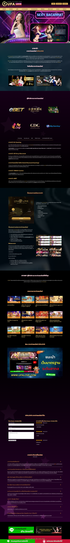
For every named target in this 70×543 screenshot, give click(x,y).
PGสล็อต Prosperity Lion (12, 321)
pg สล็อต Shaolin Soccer (12, 336)
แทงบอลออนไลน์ (34, 9)
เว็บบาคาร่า (10, 61)
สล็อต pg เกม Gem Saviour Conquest (40, 336)
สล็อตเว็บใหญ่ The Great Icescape (56, 336)
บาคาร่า (26, 71)
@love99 (59, 62)
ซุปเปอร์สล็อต (10, 305)
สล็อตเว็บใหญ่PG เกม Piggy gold (41, 321)
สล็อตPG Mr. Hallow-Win (26, 321)
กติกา (55, 464)
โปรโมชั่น (11, 9)
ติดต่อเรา (64, 9)
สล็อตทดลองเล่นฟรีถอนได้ (42, 305)
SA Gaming (57, 57)
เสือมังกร (42, 9)
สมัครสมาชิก (59, 3)
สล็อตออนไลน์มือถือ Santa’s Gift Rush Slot (55, 321)
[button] (17, 541)
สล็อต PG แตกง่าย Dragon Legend (26, 305)
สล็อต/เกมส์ (50, 9)
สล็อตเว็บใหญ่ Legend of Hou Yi (56, 305)
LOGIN (53, 3)
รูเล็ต (17, 9)
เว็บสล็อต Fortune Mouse (26, 336)
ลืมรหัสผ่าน (65, 3)
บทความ (57, 9)
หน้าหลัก (4, 9)
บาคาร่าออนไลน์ (25, 9)
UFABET (9, 280)
